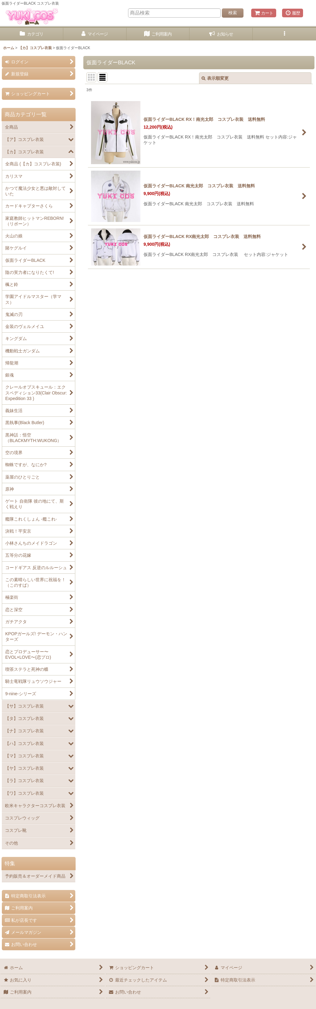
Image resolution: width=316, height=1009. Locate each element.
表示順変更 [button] (215, 78)
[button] (284, 34)
